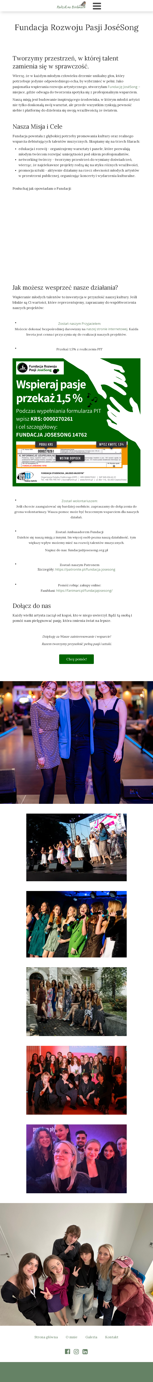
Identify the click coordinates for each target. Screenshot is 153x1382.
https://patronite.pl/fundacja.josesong (85, 569)
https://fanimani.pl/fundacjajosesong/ (84, 590)
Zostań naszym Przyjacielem (79, 323)
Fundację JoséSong (122, 86)
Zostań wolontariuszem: (80, 501)
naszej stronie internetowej (106, 329)
